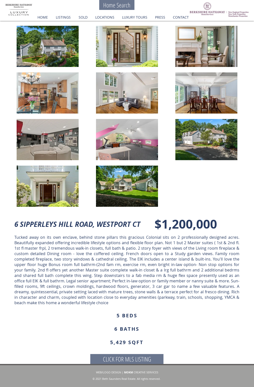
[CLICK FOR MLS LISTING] (126, 359)
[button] (83, 17)
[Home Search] (116, 5)
